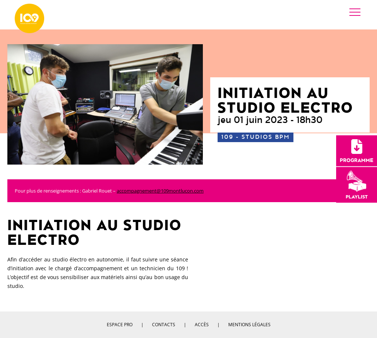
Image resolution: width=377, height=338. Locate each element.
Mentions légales (249, 324)
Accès (202, 324)
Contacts (163, 324)
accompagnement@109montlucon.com (160, 190)
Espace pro (120, 324)
